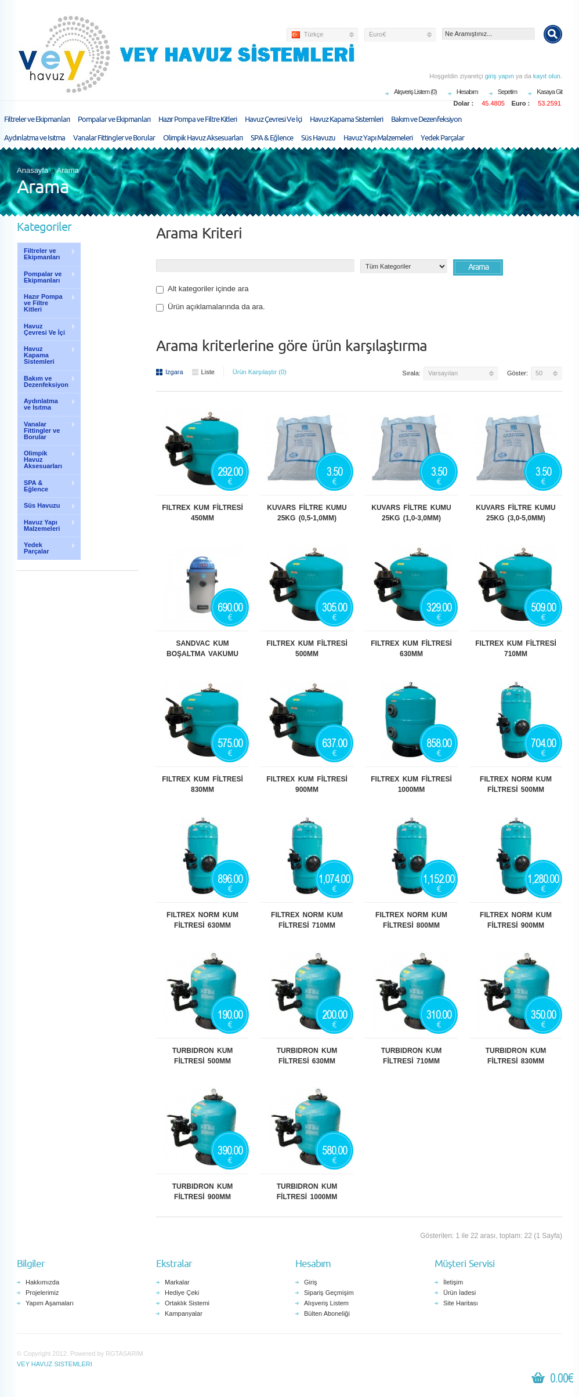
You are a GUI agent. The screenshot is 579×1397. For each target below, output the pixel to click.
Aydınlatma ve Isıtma (34, 138)
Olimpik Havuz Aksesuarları (203, 138)
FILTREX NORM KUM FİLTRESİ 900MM (516, 920)
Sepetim (507, 91)
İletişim (453, 1282)
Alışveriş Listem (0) (415, 91)
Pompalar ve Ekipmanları (114, 119)
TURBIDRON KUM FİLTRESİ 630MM (307, 1056)
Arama (68, 170)
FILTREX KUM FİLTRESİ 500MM (307, 648)
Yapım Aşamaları (50, 1303)
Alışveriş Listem (326, 1303)
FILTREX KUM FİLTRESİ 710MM (515, 648)
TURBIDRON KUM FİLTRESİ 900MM (202, 1191)
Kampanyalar (183, 1313)
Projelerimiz (42, 1292)
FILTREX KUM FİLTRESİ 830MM (202, 784)
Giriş (310, 1282)
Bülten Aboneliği (327, 1313)
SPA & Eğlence (272, 138)
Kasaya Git (549, 91)
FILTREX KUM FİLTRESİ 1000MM (411, 784)
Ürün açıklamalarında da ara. (210, 307)
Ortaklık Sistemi (187, 1303)
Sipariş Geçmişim (329, 1292)
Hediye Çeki (182, 1292)
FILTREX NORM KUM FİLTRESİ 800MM (411, 920)
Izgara (169, 371)
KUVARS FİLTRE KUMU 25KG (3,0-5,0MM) (516, 513)
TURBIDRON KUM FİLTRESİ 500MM (202, 1056)
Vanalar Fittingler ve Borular (114, 138)
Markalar (177, 1282)
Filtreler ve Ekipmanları (37, 119)
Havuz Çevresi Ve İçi (273, 119)
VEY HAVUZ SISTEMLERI (54, 1363)
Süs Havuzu (318, 138)
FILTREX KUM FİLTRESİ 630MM (411, 648)
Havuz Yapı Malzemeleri (377, 138)
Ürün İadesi (459, 1292)
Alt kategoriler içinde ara (202, 289)
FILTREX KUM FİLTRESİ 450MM (202, 513)
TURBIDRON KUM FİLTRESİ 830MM (516, 1056)
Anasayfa (32, 170)
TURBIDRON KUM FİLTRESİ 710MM (411, 1056)
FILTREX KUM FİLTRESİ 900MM (307, 784)
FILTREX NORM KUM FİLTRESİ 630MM (202, 920)
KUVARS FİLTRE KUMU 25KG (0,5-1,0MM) (307, 513)
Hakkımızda (42, 1282)
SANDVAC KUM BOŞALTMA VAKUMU (202, 648)
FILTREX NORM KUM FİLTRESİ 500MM (516, 784)
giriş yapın (499, 76)
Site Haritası (460, 1303)
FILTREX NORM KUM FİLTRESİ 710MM (307, 920)
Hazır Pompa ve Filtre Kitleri (197, 119)
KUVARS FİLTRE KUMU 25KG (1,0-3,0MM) (411, 513)
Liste (203, 371)
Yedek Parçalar (442, 138)
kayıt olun (546, 76)
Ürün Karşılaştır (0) (260, 371)
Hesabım (467, 91)
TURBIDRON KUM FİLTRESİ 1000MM (307, 1191)
